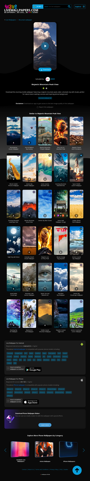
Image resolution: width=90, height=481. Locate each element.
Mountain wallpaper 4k (45, 98)
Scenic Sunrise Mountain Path (45, 184)
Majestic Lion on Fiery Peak (45, 257)
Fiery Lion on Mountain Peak (60, 148)
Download (45, 70)
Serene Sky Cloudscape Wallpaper (76, 294)
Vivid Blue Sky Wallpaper (61, 294)
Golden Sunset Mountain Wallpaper (45, 330)
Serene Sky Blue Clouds (45, 220)
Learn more (45, 425)
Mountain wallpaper (25, 20)
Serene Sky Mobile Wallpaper (29, 184)
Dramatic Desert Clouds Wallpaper (29, 257)
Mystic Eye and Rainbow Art (45, 294)
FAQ (61, 469)
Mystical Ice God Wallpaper (29, 330)
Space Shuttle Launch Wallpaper (76, 184)
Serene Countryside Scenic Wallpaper (76, 330)
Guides (66, 469)
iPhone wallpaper (19, 385)
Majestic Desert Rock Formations (76, 148)
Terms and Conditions (42, 469)
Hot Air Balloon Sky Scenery (29, 148)
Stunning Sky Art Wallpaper (13, 330)
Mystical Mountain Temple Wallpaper (45, 148)
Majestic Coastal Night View (60, 330)
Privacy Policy (54, 469)
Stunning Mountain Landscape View (13, 221)
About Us (31, 469)
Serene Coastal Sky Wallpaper (76, 257)
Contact (24, 469)
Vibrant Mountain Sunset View (29, 221)
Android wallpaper (20, 349)
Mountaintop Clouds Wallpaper (13, 148)
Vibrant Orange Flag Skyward (61, 257)
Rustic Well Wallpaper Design (61, 221)
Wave (50, 79)
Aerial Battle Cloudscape (13, 294)
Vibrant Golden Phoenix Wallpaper (13, 184)
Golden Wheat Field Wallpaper (76, 221)
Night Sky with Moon (14, 257)
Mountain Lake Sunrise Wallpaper (29, 294)
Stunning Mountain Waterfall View (60, 184)
